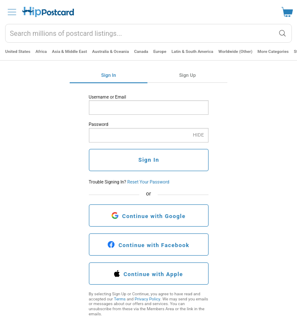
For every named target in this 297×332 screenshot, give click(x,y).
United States (17, 51)
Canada (141, 51)
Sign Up (187, 75)
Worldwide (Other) (235, 51)
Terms (120, 299)
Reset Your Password (148, 182)
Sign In (108, 75)
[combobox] (148, 33)
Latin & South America (192, 51)
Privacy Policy (147, 299)
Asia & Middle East (69, 51)
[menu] (12, 12)
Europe (160, 51)
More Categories (273, 51)
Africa (41, 51)
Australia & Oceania (110, 51)
